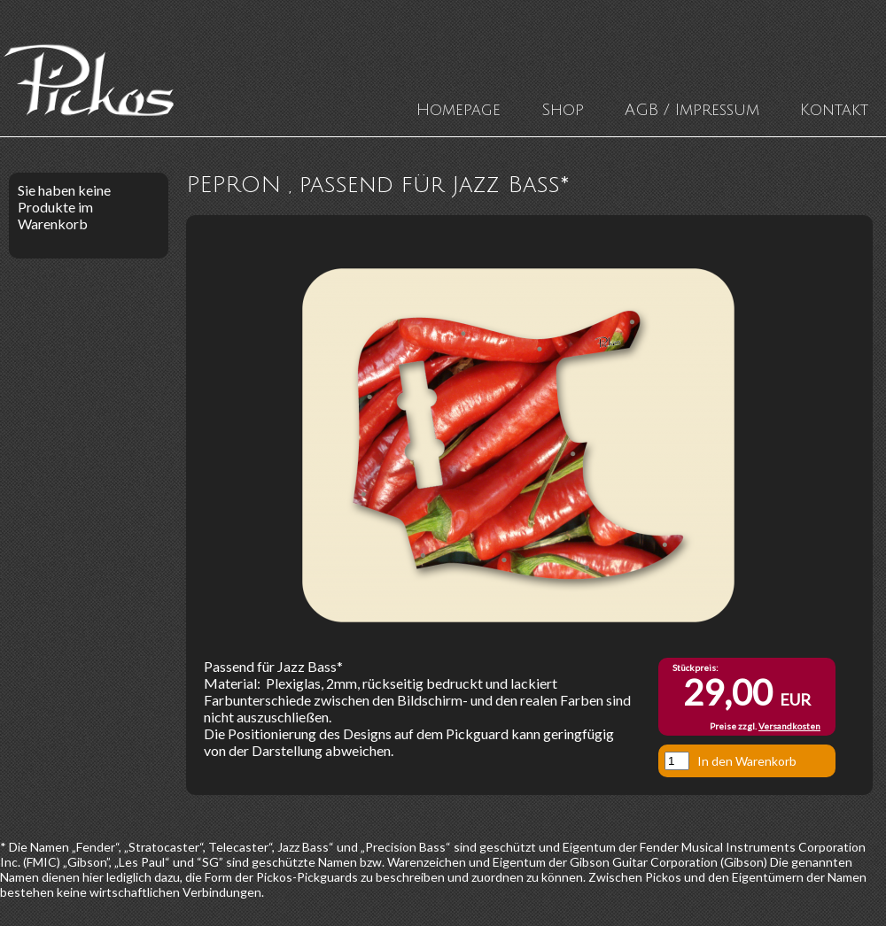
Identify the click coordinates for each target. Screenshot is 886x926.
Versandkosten (789, 726)
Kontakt (834, 110)
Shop (562, 110)
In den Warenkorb (747, 760)
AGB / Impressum (692, 110)
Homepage (458, 110)
